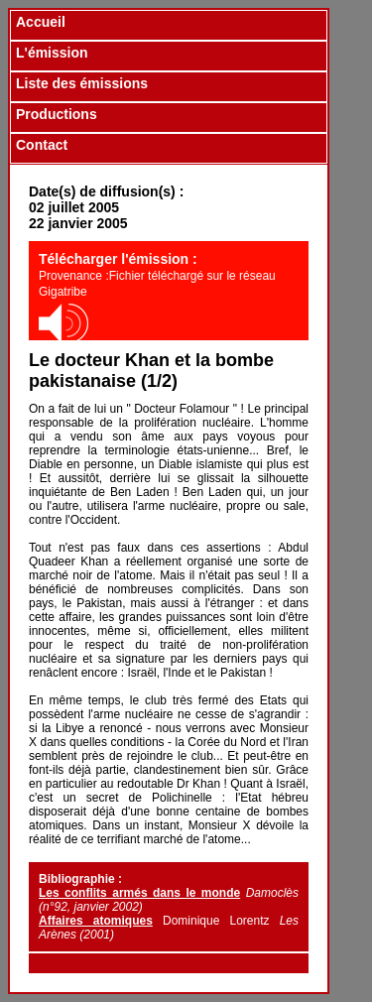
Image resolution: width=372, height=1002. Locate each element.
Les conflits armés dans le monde (139, 893)
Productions (56, 114)
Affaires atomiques (96, 921)
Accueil (40, 22)
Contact (41, 145)
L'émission (52, 53)
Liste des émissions (82, 83)
